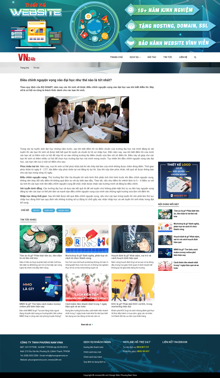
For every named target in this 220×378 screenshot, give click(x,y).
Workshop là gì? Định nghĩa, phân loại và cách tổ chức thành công (86, 256)
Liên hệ (183, 57)
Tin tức (167, 57)
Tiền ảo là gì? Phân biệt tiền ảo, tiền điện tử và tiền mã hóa (41, 256)
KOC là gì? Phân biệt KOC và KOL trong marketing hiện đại (131, 305)
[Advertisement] (179, 120)
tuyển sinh (49, 210)
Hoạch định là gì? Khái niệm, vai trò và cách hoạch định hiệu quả (131, 256)
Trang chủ (116, 57)
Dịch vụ (135, 57)
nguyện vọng (63, 210)
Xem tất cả (86, 324)
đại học (36, 210)
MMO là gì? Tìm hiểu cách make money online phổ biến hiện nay (40, 305)
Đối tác (152, 57)
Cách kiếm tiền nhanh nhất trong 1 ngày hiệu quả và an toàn (86, 305)
